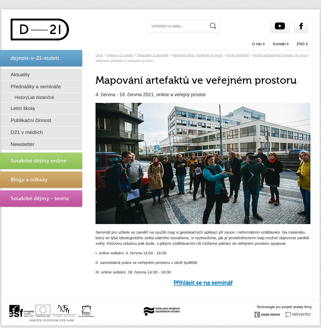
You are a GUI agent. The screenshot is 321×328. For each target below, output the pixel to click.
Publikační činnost (31, 120)
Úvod (99, 55)
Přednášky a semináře (36, 86)
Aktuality (20, 74)
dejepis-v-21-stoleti (120, 55)
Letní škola (23, 108)
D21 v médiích (27, 132)
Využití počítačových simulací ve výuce (280, 55)
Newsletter (22, 144)
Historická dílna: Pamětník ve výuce (197, 55)
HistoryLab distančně (34, 97)
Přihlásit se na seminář (203, 283)
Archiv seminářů (237, 55)
